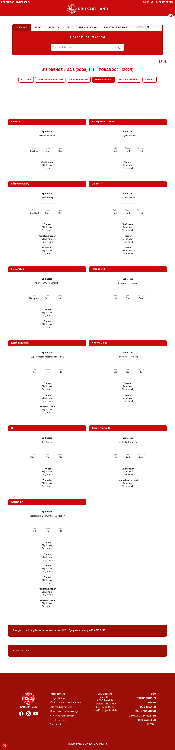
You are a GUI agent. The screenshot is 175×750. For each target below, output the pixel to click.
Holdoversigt (103, 80)
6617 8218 (99, 630)
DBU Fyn (151, 703)
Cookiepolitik (56, 724)
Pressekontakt (57, 694)
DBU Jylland (148, 707)
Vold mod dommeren (60, 707)
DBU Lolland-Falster (142, 716)
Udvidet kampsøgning (116, 27)
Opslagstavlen (129, 80)
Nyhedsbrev (23, 2)
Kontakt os (7, 2)
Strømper (60, 148)
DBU (153, 694)
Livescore (142, 27)
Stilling (26, 80)
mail (78, 630)
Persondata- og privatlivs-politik (87, 744)
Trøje (34, 148)
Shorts (47, 148)
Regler (149, 80)
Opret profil (164, 2)
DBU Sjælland (147, 720)
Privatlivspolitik (58, 720)
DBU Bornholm (146, 698)
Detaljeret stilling (50, 80)
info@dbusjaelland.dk (105, 710)
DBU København (145, 711)
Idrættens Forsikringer (61, 716)
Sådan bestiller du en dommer (65, 703)
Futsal (151, 724)
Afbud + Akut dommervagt (63, 711)
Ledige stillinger (58, 698)
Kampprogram (78, 80)
